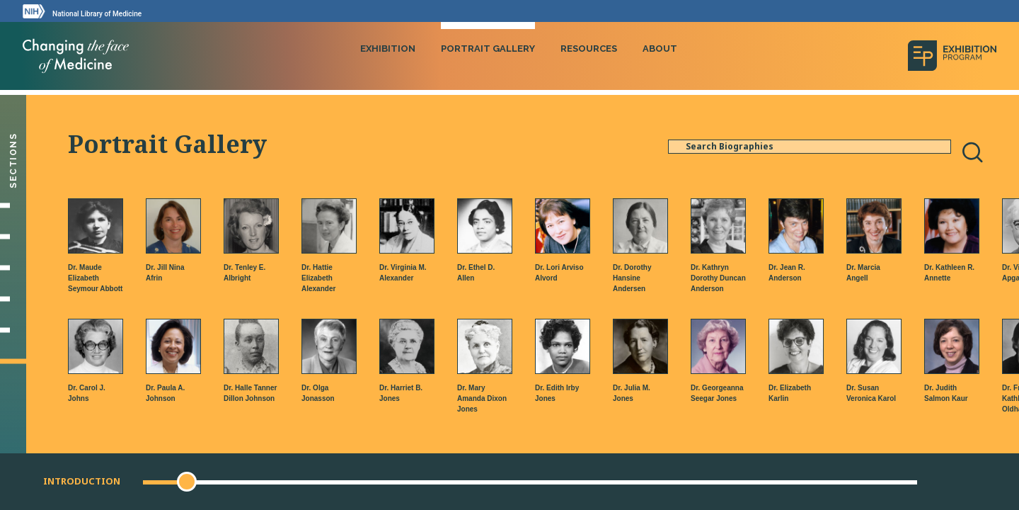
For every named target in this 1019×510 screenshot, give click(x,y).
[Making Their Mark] (13, 267)
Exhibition (387, 48)
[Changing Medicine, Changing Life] (13, 298)
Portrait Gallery (488, 48)
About (660, 48)
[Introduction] (13, 205)
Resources (588, 48)
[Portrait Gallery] (13, 361)
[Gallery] (13, 330)
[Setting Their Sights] (13, 236)
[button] (187, 482)
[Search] (972, 152)
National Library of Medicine (97, 14)
